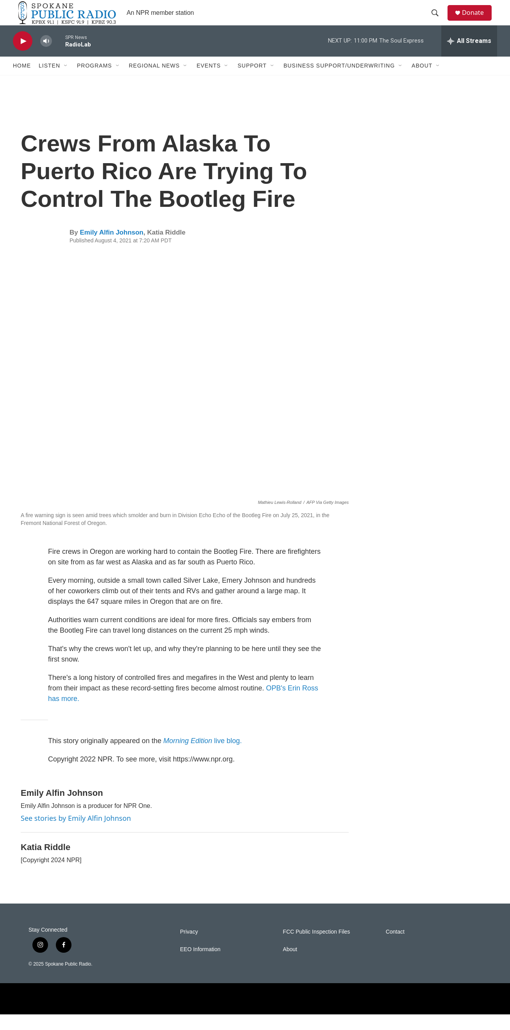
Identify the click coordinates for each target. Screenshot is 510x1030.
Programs (94, 81)
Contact (395, 947)
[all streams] (469, 56)
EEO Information (200, 965)
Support (251, 81)
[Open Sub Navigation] (66, 81)
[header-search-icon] (438, 20)
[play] (22, 56)
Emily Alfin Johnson (111, 248)
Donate (477, 20)
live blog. (202, 756)
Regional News (154, 81)
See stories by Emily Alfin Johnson (76, 833)
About (422, 81)
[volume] (46, 57)
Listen (49, 81)
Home (22, 81)
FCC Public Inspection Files (316, 947)
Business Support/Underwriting (339, 81)
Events (208, 81)
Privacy (189, 947)
